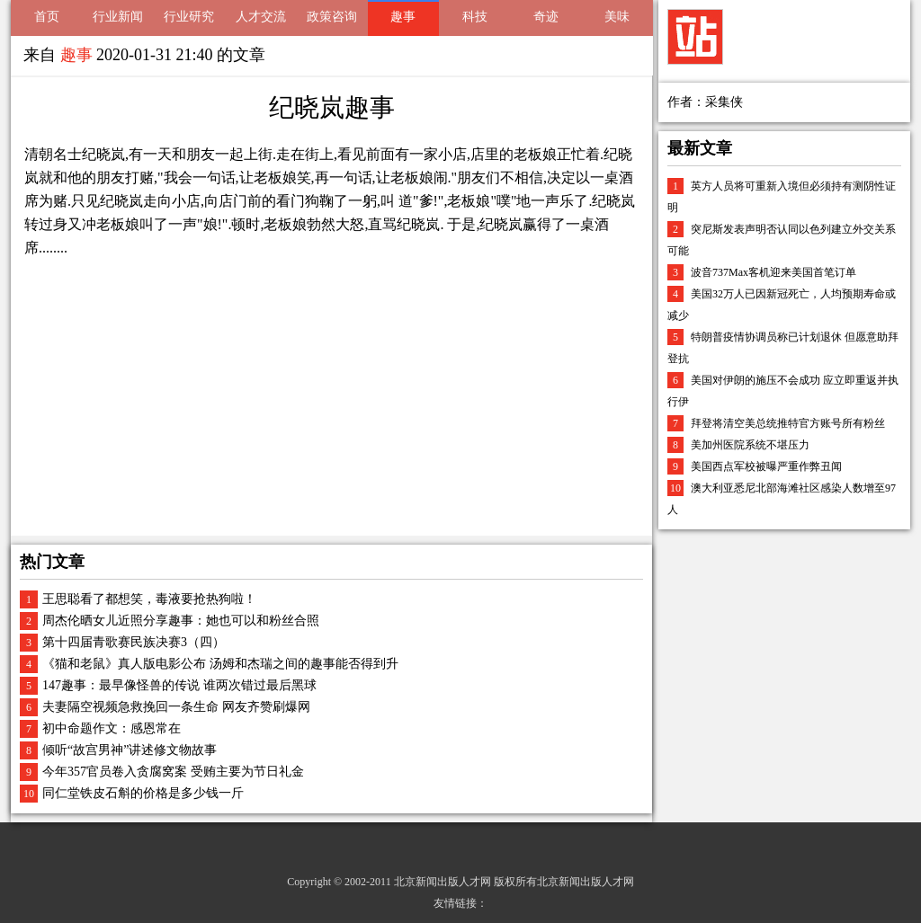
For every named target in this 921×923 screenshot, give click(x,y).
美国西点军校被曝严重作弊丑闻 (766, 466)
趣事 (403, 16)
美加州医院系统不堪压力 (750, 445)
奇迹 (546, 16)
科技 (474, 16)
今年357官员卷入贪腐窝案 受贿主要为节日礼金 (173, 771)
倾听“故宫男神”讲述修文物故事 (129, 750)
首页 (46, 16)
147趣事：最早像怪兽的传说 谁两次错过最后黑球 (179, 685)
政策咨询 (332, 16)
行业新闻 (118, 16)
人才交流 (261, 16)
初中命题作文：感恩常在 (111, 728)
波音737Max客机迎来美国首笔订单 (773, 272)
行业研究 (189, 16)
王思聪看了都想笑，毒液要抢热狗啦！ (149, 599)
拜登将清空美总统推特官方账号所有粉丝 (788, 423)
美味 (617, 16)
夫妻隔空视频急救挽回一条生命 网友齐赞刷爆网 (176, 707)
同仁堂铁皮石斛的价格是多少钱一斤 (143, 793)
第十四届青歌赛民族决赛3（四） (133, 642)
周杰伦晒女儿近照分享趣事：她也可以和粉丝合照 (180, 620)
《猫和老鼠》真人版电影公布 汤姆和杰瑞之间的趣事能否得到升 (220, 663)
